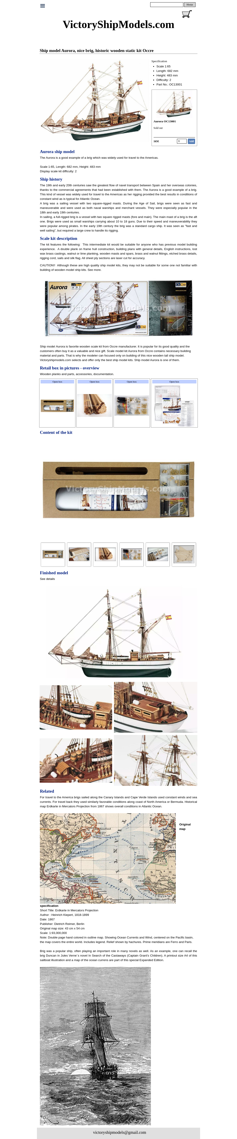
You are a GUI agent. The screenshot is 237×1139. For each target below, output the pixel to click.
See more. (95, 270)
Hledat (189, 4)
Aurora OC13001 (165, 121)
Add (191, 141)
